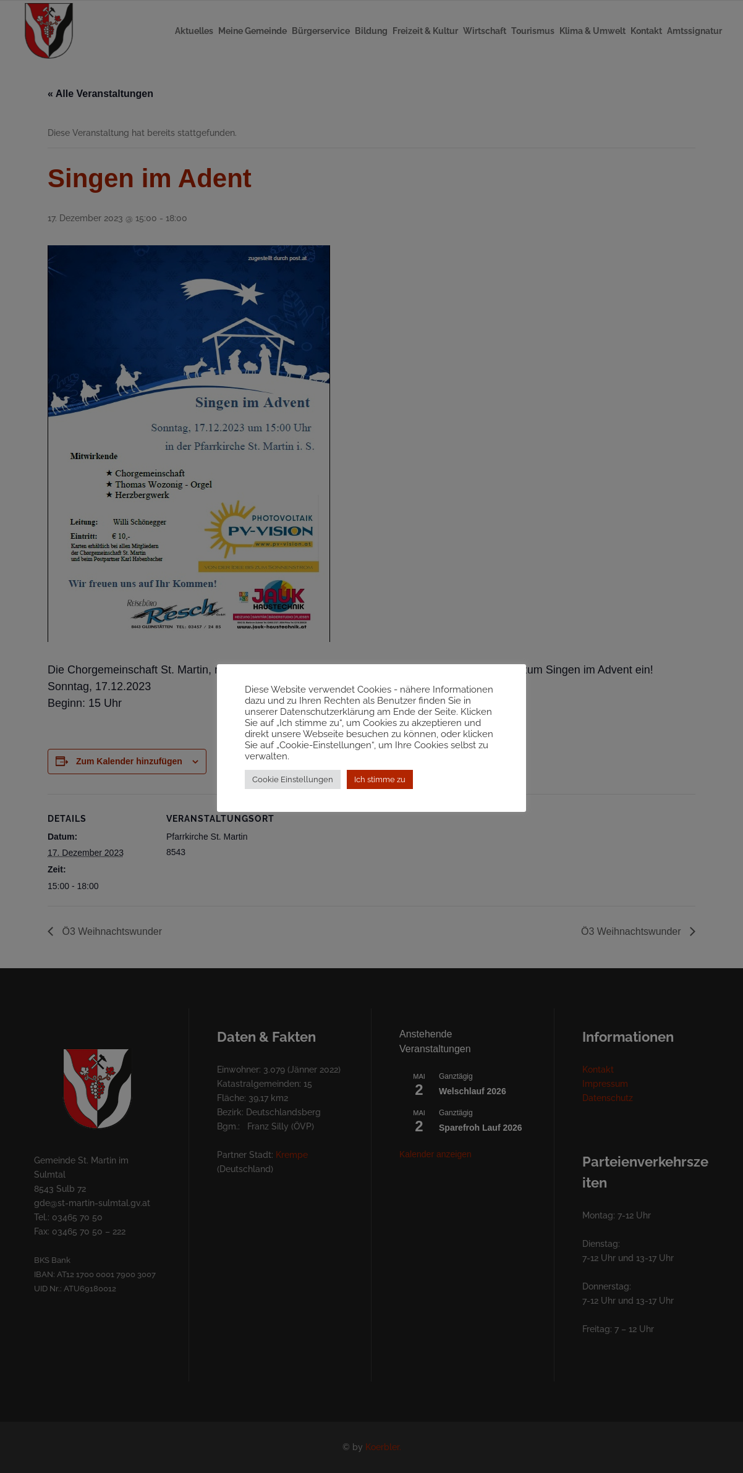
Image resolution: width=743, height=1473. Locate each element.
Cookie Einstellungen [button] (292, 785)
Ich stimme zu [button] (379, 785)
